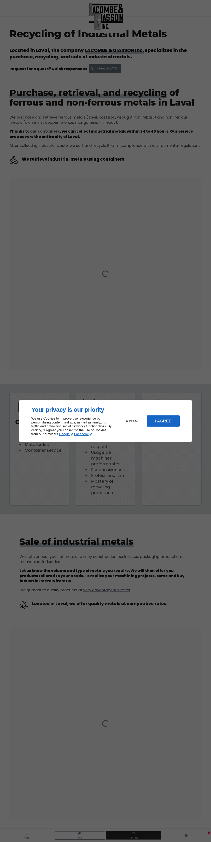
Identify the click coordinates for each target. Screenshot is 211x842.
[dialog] (105, 421)
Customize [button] (132, 421)
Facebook (81, 434)
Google (64, 434)
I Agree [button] (163, 421)
